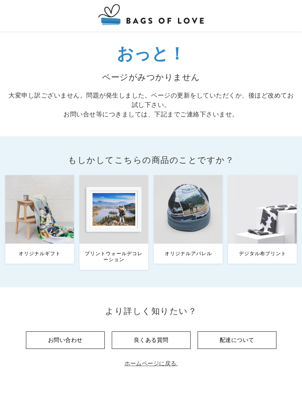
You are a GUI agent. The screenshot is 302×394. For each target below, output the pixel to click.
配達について (237, 340)
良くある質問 (151, 340)
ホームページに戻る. (151, 363)
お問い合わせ (65, 340)
